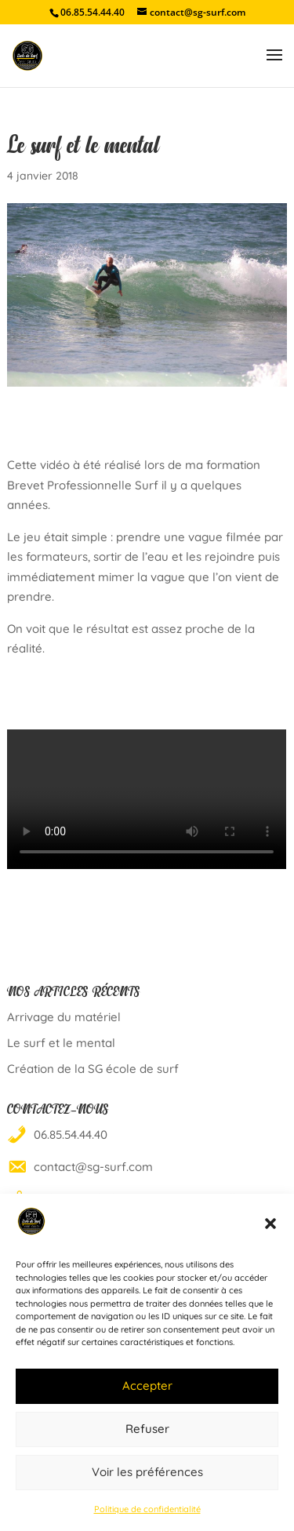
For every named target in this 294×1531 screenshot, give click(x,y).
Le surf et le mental (61, 1042)
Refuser (147, 1428)
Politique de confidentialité (147, 1509)
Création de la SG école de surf (93, 1068)
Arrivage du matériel (64, 1016)
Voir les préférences (147, 1471)
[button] (270, 1223)
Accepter (147, 1385)
